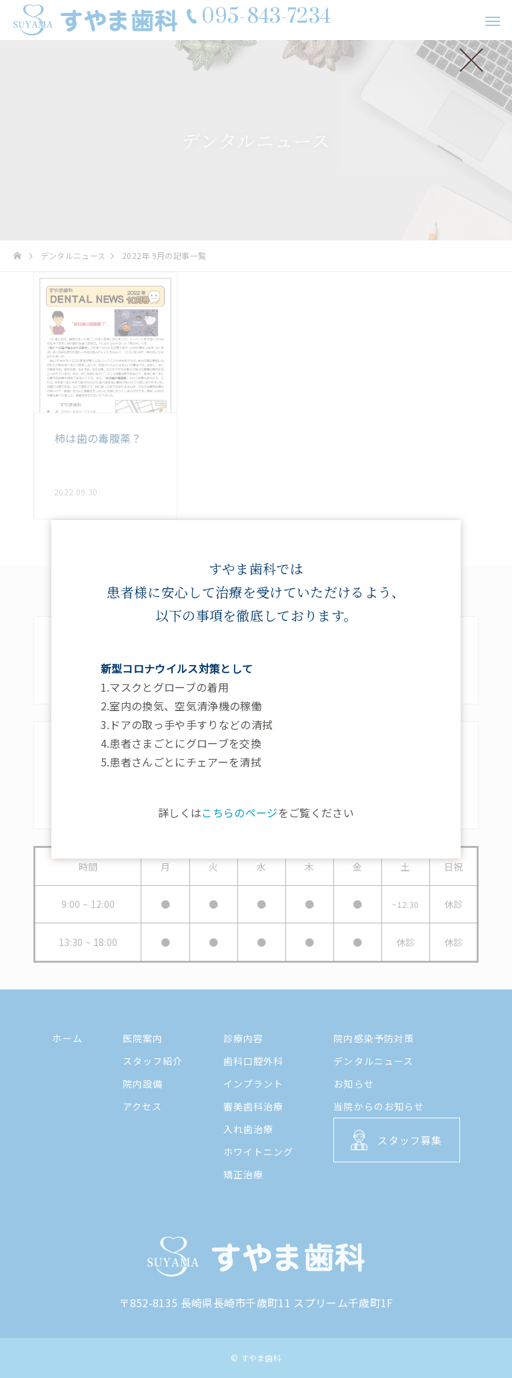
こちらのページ (239, 813)
